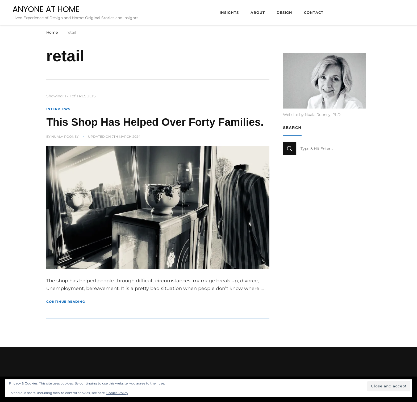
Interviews (58, 109)
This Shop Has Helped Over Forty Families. (155, 122)
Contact (313, 12)
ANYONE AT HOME (46, 9)
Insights (229, 12)
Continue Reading (65, 302)
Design (284, 12)
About (258, 12)
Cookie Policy (117, 393)
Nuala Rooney (65, 137)
